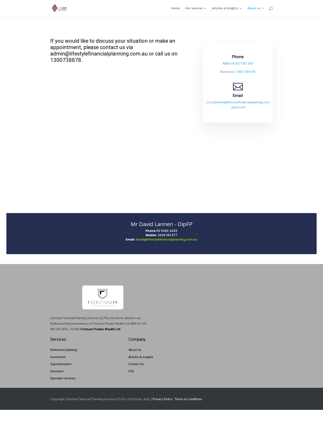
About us (253, 8)
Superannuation (60, 364)
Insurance (57, 371)
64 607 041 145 (242, 63)
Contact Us (136, 364)
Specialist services (62, 378)
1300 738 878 (245, 71)
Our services (193, 8)
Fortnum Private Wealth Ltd (100, 329)
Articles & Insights (225, 8)
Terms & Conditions (188, 399)
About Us (135, 350)
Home (175, 8)
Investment (58, 357)
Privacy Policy (162, 399)
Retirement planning (63, 350)
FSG (131, 371)
